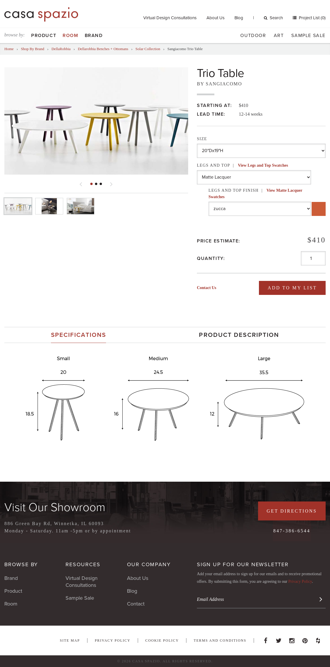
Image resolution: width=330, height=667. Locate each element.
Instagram (291, 639)
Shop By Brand (32, 49)
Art (279, 35)
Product (43, 35)
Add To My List (292, 287)
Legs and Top (242, 165)
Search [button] (273, 17)
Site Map (70, 640)
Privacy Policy (300, 581)
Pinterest (305, 639)
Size (202, 139)
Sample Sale (308, 35)
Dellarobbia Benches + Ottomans (103, 49)
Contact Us (206, 288)
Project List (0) (312, 17)
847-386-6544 (291, 530)
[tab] (78, 335)
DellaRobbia (61, 49)
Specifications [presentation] (78, 335)
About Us (216, 17)
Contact (135, 604)
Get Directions (291, 510)
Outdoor (253, 35)
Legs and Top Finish (255, 193)
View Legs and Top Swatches (263, 165)
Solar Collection (147, 49)
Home (9, 49)
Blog (238, 17)
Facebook (265, 639)
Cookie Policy (162, 640)
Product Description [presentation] (239, 335)
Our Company (149, 564)
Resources (83, 564)
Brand (94, 35)
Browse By (21, 564)
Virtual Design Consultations (170, 17)
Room (70, 35)
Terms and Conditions (220, 640)
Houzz (318, 639)
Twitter (278, 639)
